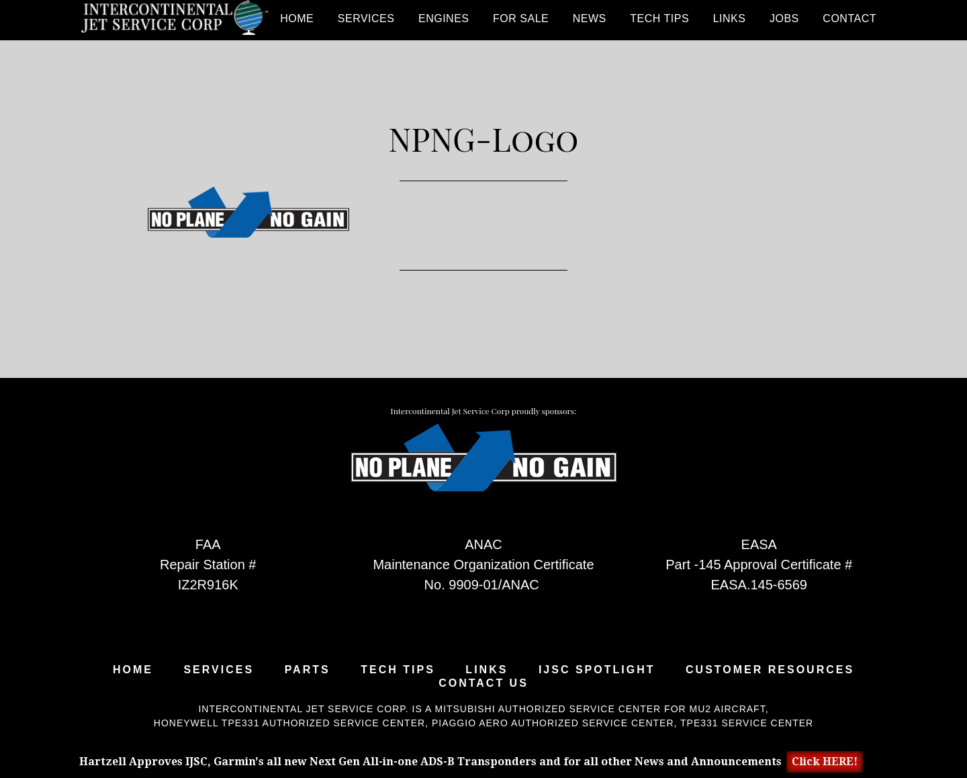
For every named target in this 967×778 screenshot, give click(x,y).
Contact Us (483, 683)
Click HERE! (825, 761)
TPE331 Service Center (746, 723)
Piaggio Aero (470, 723)
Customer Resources (770, 670)
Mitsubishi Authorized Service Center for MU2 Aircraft (599, 708)
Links (486, 670)
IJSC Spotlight (597, 670)
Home (133, 670)
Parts (307, 670)
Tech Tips (398, 670)
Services (218, 670)
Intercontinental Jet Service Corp (175, 20)
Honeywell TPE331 (207, 723)
